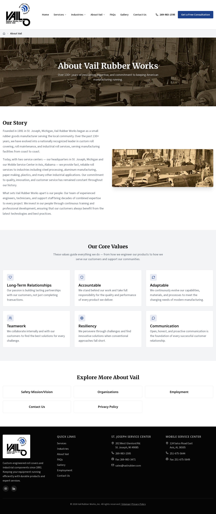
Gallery (124, 15)
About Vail (98, 15)
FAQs (113, 15)
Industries (78, 15)
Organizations (108, 392)
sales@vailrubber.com (128, 466)
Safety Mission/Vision (37, 392)
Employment (179, 392)
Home (45, 15)
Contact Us (139, 15)
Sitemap (126, 504)
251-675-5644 (177, 453)
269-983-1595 (165, 15)
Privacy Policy (108, 407)
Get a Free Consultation (195, 15)
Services (60, 15)
